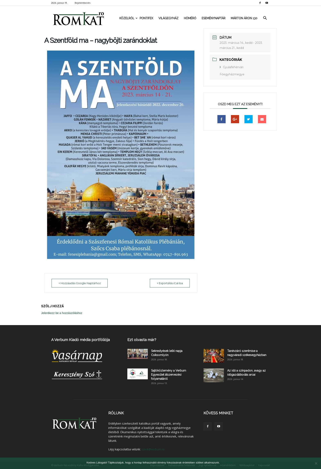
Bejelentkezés (82, 2)
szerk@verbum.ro (153, 449)
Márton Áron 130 (244, 18)
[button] (265, 18)
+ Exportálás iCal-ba (170, 283)
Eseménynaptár (213, 18)
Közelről (128, 18)
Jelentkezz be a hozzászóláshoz (61, 313)
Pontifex (146, 18)
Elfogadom (228, 462)
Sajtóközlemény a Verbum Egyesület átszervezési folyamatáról (168, 374)
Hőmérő (190, 18)
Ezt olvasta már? (141, 340)
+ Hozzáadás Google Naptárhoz (80, 283)
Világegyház (168, 18)
